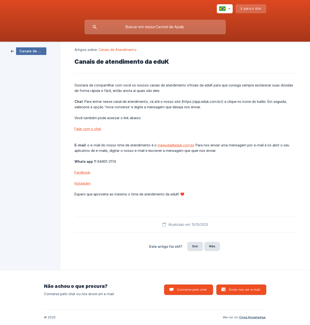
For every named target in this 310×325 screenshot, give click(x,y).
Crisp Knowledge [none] (252, 317)
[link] (28, 51)
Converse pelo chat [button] (192, 289)
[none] (225, 8)
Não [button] (212, 246)
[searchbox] (155, 27)
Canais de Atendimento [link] (117, 50)
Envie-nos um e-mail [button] (244, 289)
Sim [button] (195, 246)
